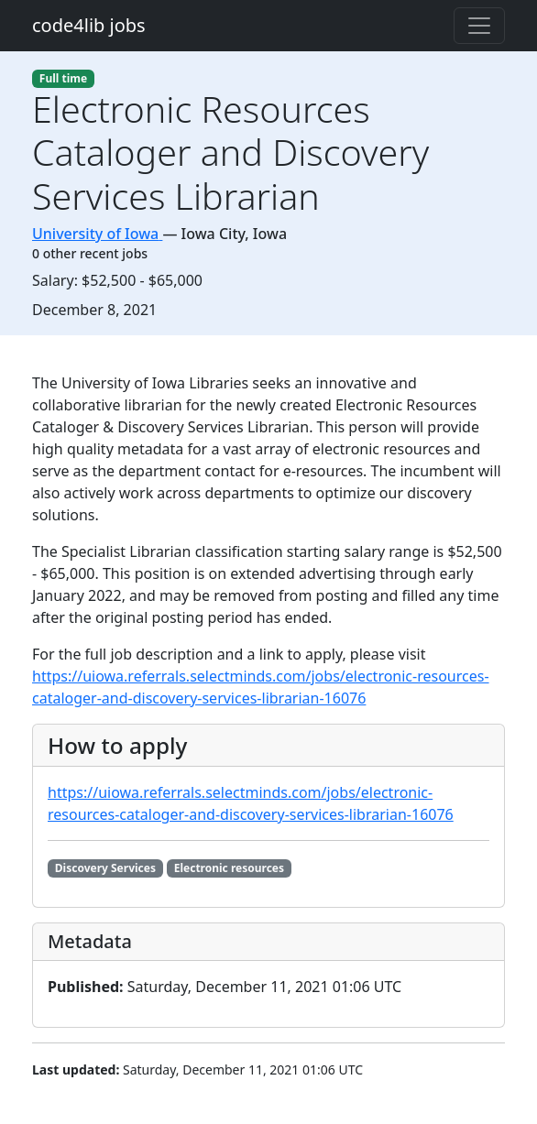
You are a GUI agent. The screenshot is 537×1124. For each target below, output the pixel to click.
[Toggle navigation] (479, 25)
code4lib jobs (89, 25)
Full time (63, 78)
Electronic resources (229, 868)
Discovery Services (105, 868)
